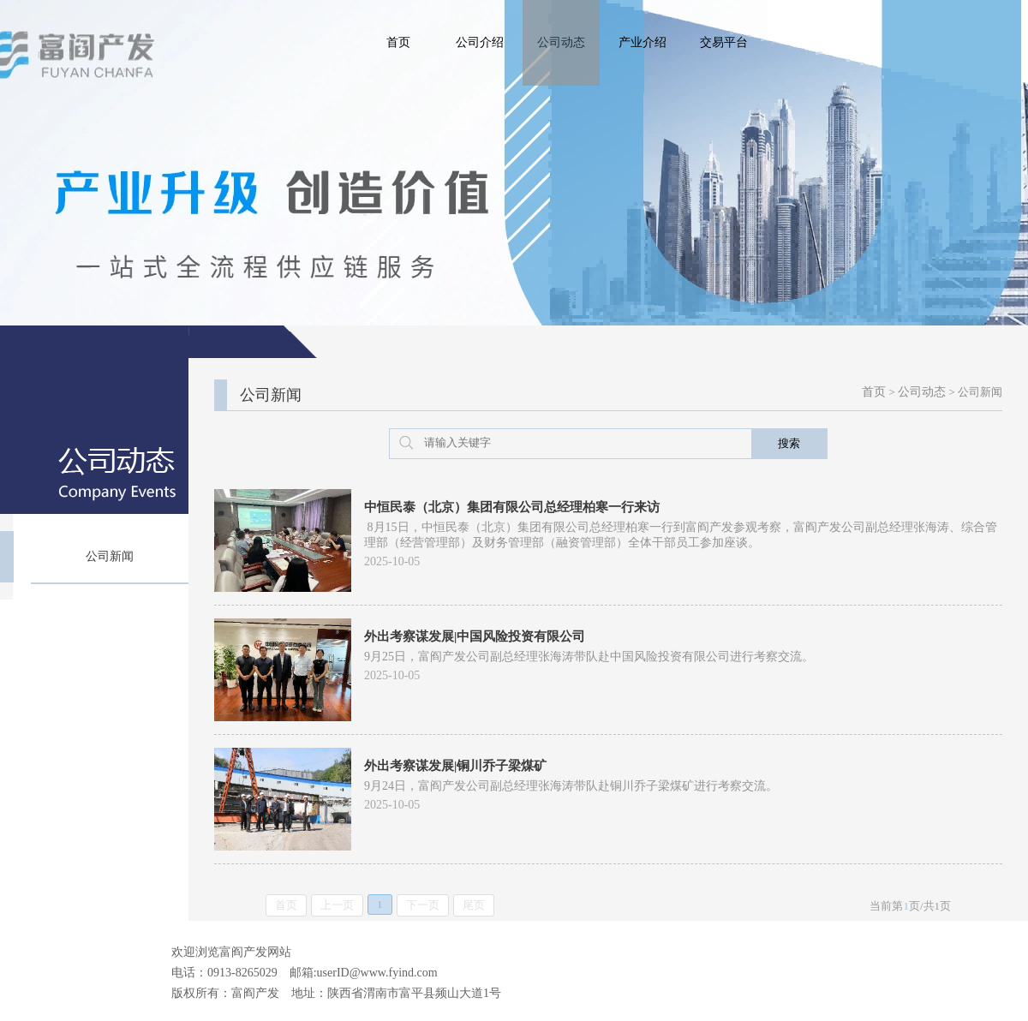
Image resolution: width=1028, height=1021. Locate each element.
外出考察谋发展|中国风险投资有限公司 (474, 636)
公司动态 (561, 42)
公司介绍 (480, 42)
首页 (398, 42)
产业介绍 (642, 42)
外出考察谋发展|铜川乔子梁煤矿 (455, 766)
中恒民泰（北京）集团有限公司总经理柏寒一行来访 (512, 507)
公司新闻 (110, 556)
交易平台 (724, 42)
